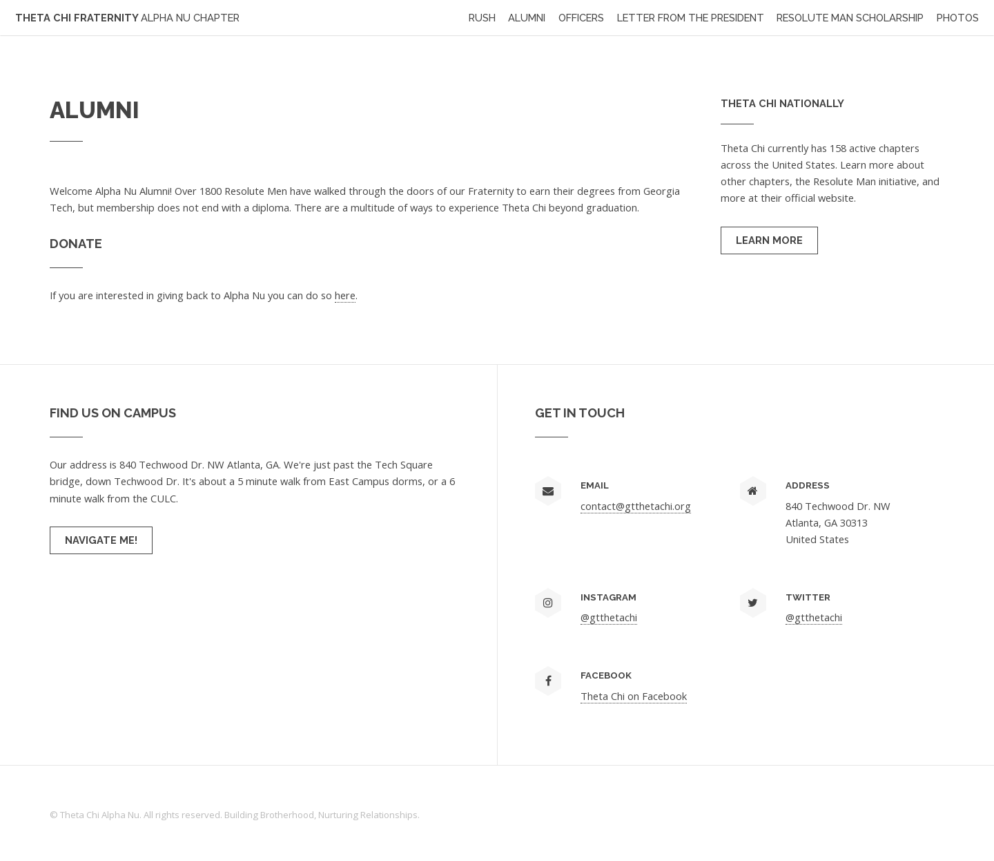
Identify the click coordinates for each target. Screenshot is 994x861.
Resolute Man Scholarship (850, 17)
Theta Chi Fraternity (127, 17)
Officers (581, 17)
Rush (482, 17)
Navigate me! (101, 540)
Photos (958, 17)
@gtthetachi (609, 617)
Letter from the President (690, 17)
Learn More (769, 240)
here (345, 295)
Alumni (526, 17)
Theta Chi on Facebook (634, 696)
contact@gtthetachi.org (636, 506)
